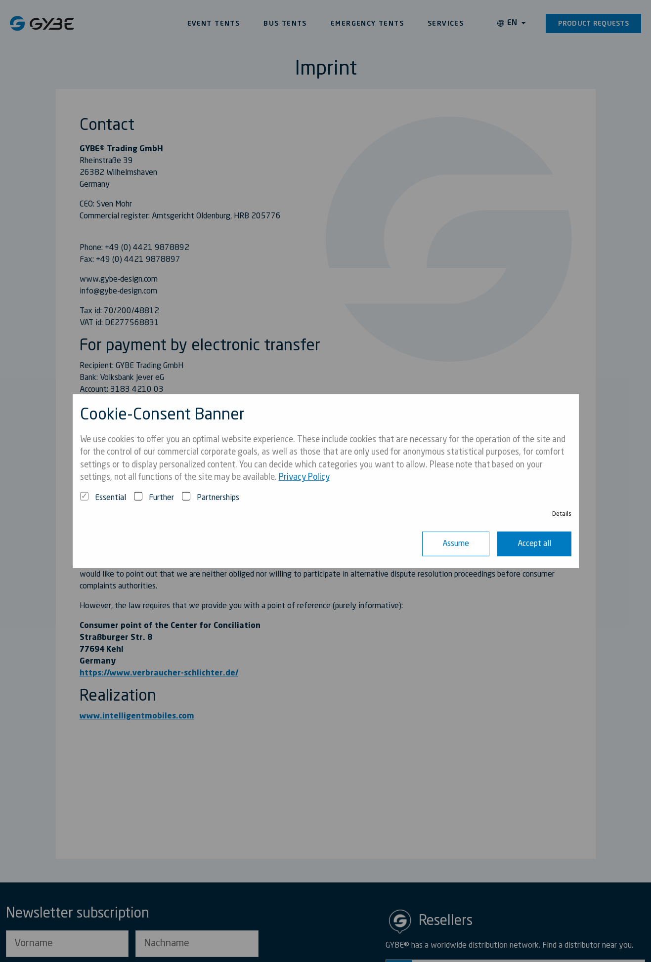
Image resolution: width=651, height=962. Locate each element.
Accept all (534, 544)
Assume (455, 544)
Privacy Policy (304, 477)
